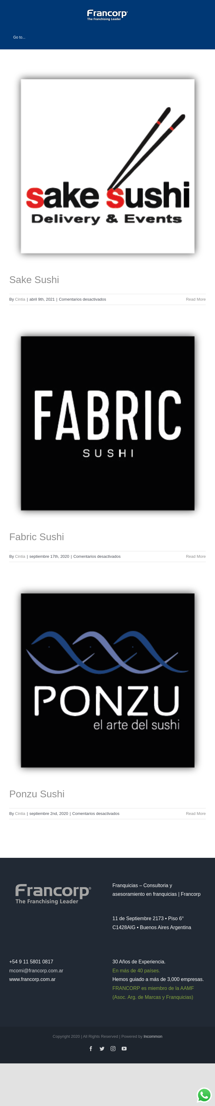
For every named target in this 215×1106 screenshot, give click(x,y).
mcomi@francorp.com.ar (36, 970)
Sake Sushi (34, 279)
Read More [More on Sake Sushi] (196, 299)
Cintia (20, 299)
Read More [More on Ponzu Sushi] (196, 813)
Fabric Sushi (36, 536)
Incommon (153, 1036)
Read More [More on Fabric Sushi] (196, 556)
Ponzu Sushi (37, 793)
